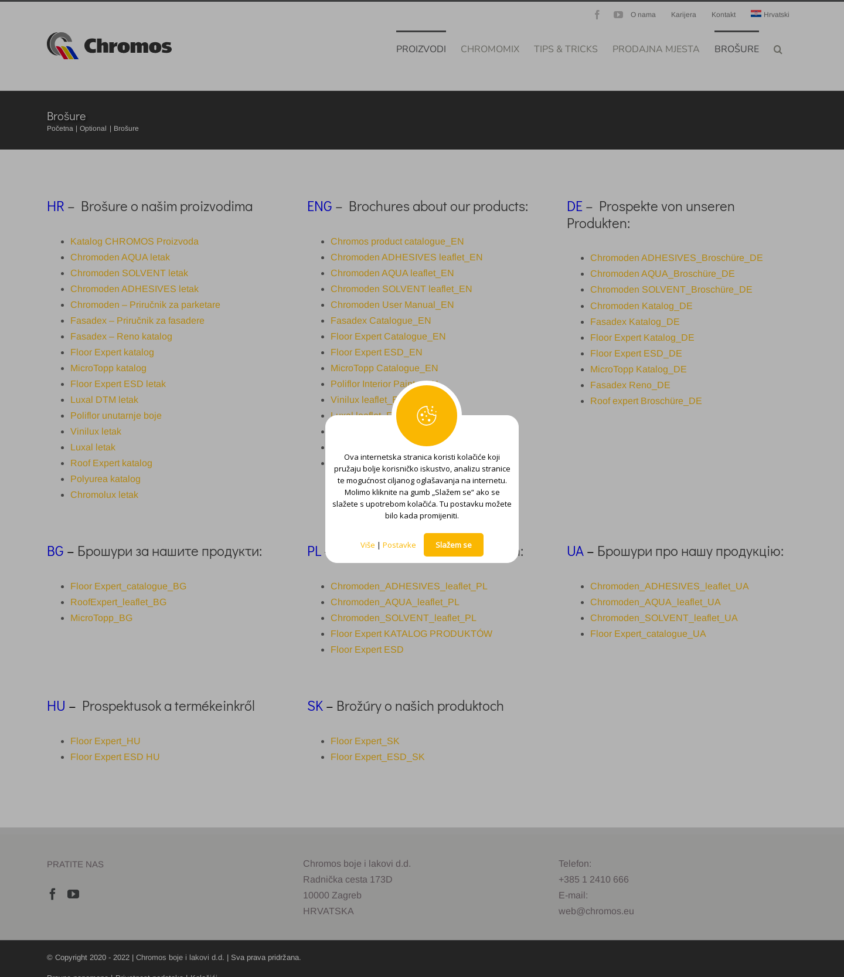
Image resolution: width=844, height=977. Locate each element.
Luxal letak (92, 447)
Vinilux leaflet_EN (368, 400)
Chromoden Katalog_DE (641, 306)
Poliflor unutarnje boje (116, 415)
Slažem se (453, 545)
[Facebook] (53, 894)
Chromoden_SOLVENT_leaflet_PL (404, 618)
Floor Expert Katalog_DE (642, 337)
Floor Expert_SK (365, 741)
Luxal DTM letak (104, 400)
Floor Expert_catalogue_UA (648, 634)
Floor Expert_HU (105, 741)
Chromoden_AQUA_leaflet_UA (655, 602)
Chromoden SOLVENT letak (129, 273)
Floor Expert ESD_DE (636, 353)
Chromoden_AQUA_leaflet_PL (395, 602)
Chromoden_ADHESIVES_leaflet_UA (669, 586)
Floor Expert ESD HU (115, 757)
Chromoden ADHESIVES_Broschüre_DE (676, 258)
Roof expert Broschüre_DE (646, 401)
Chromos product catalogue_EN (397, 241)
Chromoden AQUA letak (120, 257)
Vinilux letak (95, 431)
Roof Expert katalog (111, 463)
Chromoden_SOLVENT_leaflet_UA (664, 618)
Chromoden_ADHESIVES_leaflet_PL (409, 586)
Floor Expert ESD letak (118, 384)
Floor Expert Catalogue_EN (388, 336)
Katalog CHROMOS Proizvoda (134, 241)
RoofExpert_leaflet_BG (118, 602)
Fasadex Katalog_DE (635, 322)
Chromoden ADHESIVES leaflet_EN (407, 257)
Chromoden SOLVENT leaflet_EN (401, 289)
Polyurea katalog (105, 479)
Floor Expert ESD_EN (377, 352)
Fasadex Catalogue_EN (381, 320)
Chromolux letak (104, 495)
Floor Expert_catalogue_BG (128, 586)
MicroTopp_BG (101, 618)
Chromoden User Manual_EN (392, 305)
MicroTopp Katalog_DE (638, 369)
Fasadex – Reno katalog (121, 336)
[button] (778, 48)
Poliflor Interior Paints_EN (384, 384)
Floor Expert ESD (367, 649)
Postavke (399, 545)
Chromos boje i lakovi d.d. (180, 957)
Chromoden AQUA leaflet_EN (392, 273)
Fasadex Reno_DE (630, 385)
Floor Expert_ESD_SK (378, 757)
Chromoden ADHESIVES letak (134, 289)
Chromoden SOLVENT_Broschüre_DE (671, 289)
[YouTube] (73, 894)
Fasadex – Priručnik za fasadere (137, 320)
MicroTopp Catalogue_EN (384, 368)
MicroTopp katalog (108, 368)
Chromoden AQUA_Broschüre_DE (662, 274)
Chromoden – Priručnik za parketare (145, 305)
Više (367, 545)
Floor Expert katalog (112, 352)
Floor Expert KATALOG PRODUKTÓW (411, 634)
